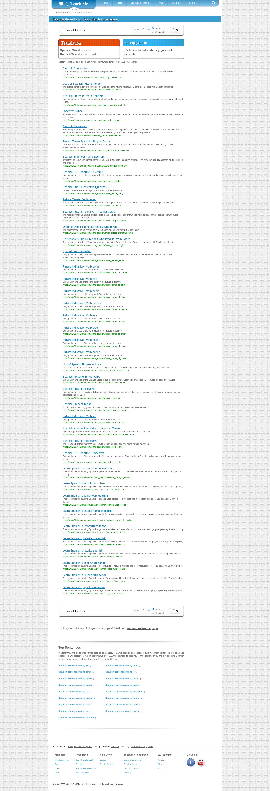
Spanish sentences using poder (75, 685)
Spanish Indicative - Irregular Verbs (89, 211)
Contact (58, 764)
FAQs (160, 3)
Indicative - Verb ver (79, 416)
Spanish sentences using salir (74, 704)
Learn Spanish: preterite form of (87, 468)
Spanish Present (77, 404)
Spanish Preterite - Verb (83, 95)
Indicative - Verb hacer (81, 339)
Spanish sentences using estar (74, 672)
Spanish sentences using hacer (122, 678)
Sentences (75, 126)
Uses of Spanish (82, 83)
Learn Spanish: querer (84, 575)
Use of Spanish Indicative (83, 364)
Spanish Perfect (77, 251)
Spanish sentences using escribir (76, 717)
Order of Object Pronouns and (90, 226)
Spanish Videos (130, 764)
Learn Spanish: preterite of (84, 538)
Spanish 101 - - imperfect (83, 453)
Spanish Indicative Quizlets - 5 (86, 187)
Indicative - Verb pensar (82, 303)
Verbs (119, 3)
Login (192, 3)
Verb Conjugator (82, 773)
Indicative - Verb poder (81, 352)
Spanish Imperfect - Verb (83, 156)
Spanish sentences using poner (122, 711)
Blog (159, 768)
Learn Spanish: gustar (84, 526)
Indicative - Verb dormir (81, 266)
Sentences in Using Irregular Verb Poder (96, 239)
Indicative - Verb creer (81, 327)
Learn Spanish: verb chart (84, 483)
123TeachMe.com (76, 784)
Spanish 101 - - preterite (83, 171)
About (57, 768)
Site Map (176, 3)
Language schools (140, 3)
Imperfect (73, 111)
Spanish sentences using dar (73, 691)
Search (158, 28)
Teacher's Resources (136, 754)
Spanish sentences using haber (75, 678)
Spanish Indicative (78, 388)
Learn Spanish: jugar (84, 587)
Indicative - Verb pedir (81, 291)
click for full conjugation (142, 746)
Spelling (127, 773)
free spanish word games (80, 746)
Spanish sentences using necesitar (124, 691)
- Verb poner (79, 199)
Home (105, 3)
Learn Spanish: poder (84, 562)
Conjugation (75, 68)
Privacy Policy (107, 784)
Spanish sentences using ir (119, 672)
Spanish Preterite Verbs (81, 376)
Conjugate (160, 32)
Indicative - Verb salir (80, 278)
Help (57, 773)
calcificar (115, 746)
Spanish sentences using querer (122, 685)
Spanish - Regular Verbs (86, 141)
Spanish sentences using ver (73, 711)
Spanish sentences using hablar (122, 698)
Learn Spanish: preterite (83, 550)
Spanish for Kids (106, 764)
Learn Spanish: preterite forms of (88, 510)
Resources (82, 754)
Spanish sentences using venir (121, 704)
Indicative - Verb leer (80, 315)
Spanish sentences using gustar (75, 698)
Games (103, 760)
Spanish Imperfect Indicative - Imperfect (91, 428)
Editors (160, 764)
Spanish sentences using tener (121, 665)
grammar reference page (142, 628)
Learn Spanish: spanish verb (85, 495)
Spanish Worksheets (132, 760)
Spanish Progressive (80, 440)
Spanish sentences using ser (73, 665)
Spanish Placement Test (86, 768)
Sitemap (160, 760)
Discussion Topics (131, 768)
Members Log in (62, 760)
